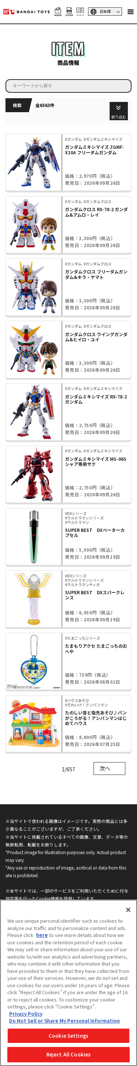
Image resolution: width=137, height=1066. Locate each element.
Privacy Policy (25, 1013)
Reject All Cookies (68, 1054)
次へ (104, 768)
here (42, 934)
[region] (68, 983)
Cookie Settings (68, 1035)
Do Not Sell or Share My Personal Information (64, 1020)
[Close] (128, 910)
